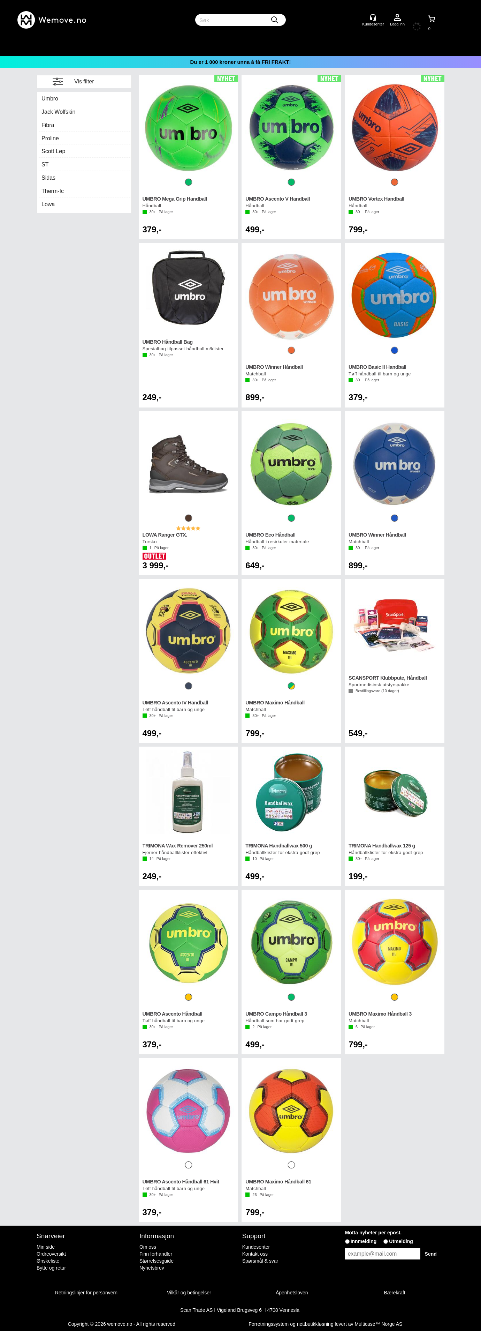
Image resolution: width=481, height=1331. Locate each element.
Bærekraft (394, 1292)
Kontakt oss (255, 1254)
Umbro (49, 99)
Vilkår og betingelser (189, 1292)
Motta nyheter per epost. (373, 1232)
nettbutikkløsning (315, 1324)
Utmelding (401, 1241)
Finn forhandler (155, 1254)
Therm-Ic (52, 191)
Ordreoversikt (51, 1254)
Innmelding (364, 1241)
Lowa (48, 204)
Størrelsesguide (156, 1261)
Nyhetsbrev (151, 1268)
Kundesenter (256, 1247)
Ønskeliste (48, 1261)
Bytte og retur (51, 1268)
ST (44, 164)
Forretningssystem (269, 1324)
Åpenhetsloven (292, 1292)
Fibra (47, 125)
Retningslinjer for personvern (86, 1292)
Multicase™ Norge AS (378, 1324)
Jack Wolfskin (58, 112)
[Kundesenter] (372, 17)
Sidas (48, 178)
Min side (46, 1247)
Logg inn (397, 18)
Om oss (147, 1247)
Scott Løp (53, 151)
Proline (50, 138)
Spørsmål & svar (260, 1261)
